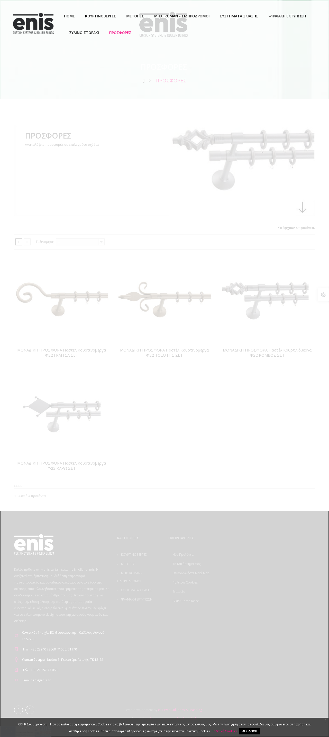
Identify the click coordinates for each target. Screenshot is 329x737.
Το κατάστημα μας (186, 564)
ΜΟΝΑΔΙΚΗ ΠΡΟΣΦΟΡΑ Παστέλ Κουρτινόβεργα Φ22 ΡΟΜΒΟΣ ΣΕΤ (267, 352)
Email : (27, 680)
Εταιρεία (178, 591)
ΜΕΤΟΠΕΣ (127, 564)
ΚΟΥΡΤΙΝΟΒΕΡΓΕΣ (133, 554)
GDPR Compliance (185, 601)
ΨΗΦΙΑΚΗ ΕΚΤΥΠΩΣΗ (136, 599)
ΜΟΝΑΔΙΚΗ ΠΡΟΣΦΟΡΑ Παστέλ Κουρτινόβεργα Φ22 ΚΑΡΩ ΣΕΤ (61, 465)
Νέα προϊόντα (183, 554)
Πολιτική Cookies (185, 582)
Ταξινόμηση (45, 241)
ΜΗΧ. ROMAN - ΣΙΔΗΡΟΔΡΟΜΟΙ (129, 577)
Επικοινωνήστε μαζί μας (190, 573)
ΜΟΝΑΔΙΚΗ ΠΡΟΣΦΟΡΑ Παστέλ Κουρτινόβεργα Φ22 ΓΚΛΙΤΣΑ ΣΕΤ (61, 352)
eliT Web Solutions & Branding (180, 710)
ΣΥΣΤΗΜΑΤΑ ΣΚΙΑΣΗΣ (136, 590)
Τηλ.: (26, 649)
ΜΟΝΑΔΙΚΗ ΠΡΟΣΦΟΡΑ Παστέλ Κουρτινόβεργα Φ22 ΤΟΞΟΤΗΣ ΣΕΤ (164, 352)
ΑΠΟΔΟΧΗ (249, 731)
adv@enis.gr (42, 680)
